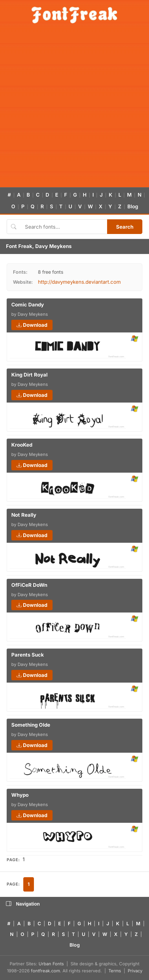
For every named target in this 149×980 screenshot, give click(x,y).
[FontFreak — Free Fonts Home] (74, 15)
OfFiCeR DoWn (29, 585)
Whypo (20, 795)
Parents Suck (27, 655)
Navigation (23, 904)
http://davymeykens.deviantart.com (79, 282)
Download (32, 325)
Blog (132, 206)
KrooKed (21, 445)
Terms (114, 970)
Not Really (23, 515)
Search (124, 227)
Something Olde (30, 725)
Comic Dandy (27, 304)
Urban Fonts (51, 963)
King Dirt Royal (29, 375)
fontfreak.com (45, 970)
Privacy (135, 970)
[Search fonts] (63, 226)
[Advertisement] (74, 109)
